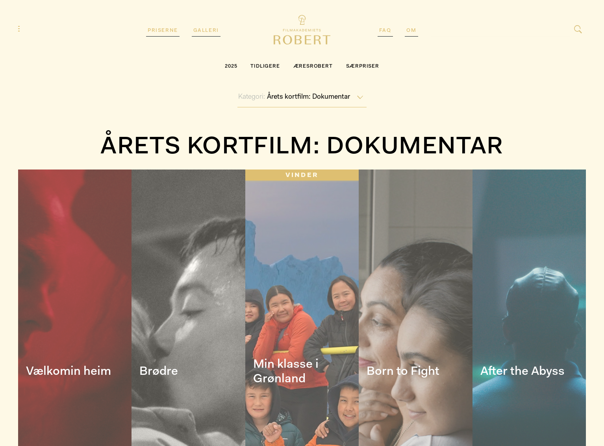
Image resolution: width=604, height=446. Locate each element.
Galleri (206, 30)
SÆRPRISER (362, 66)
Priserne (163, 30)
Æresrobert (313, 66)
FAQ (385, 30)
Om (411, 30)
